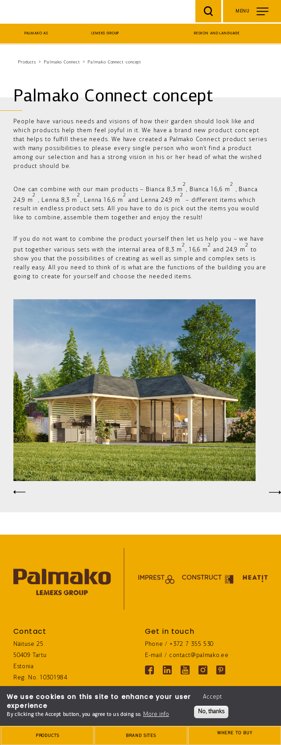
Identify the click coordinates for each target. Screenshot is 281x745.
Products (27, 62)
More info (156, 714)
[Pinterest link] (220, 669)
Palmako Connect (62, 62)
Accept (212, 697)
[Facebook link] (149, 669)
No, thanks (211, 711)
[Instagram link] (202, 669)
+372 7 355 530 (191, 644)
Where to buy (235, 736)
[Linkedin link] (167, 669)
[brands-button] (141, 735)
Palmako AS (37, 33)
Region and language (217, 33)
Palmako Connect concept (114, 62)
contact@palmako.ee (198, 655)
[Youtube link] (185, 669)
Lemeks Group (105, 33)
